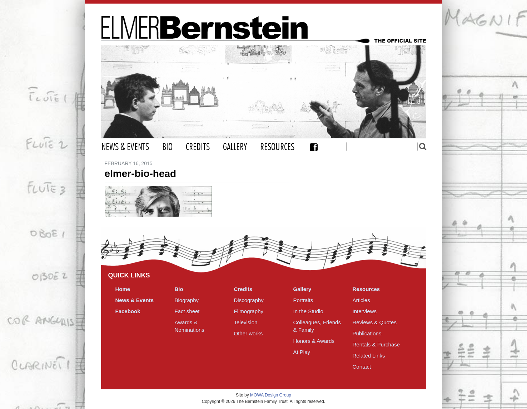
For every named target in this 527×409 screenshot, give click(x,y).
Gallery (235, 147)
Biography (187, 300)
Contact (362, 367)
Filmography (249, 311)
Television (246, 322)
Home (122, 289)
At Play (301, 352)
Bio (167, 147)
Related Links (369, 356)
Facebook (313, 147)
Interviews (365, 311)
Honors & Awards (314, 341)
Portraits (303, 300)
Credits (198, 147)
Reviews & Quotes (375, 322)
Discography (249, 300)
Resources (277, 147)
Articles (361, 300)
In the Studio (308, 311)
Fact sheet (187, 311)
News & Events (125, 147)
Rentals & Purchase (376, 344)
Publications (367, 333)
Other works (248, 333)
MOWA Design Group (270, 395)
